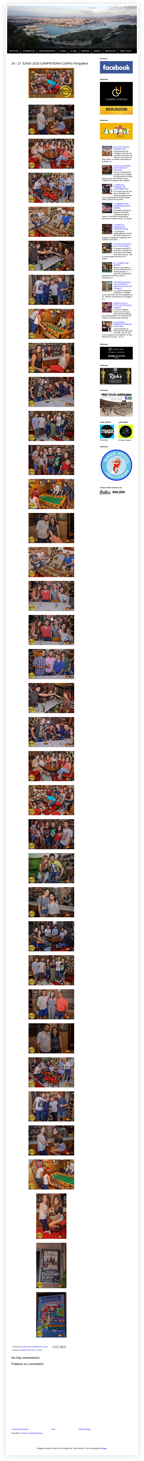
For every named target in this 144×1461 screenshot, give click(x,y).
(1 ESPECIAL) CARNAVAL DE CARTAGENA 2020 (121, 187)
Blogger (104, 1448)
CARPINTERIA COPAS (28, 1350)
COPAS (62, 51)
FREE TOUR (125, 51)
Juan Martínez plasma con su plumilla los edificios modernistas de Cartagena (123, 285)
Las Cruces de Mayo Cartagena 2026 (121, 148)
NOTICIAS (14, 51)
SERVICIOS (110, 51)
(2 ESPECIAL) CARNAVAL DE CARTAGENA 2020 (121, 227)
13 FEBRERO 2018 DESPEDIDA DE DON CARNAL (122, 206)
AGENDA (85, 51)
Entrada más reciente (20, 1429)
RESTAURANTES (47, 51)
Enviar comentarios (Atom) (32, 1433)
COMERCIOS (29, 51)
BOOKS (97, 51)
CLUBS (73, 51)
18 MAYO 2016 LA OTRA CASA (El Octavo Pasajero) (123, 305)
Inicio (53, 1429)
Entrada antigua (84, 1429)
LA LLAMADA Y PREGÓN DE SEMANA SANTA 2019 (122, 324)
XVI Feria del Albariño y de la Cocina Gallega (122, 245)
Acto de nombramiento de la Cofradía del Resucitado (122, 168)
